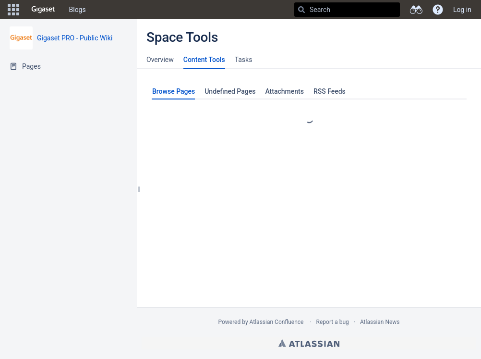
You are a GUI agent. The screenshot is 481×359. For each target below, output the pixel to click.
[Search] (301, 9)
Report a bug (332, 322)
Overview (160, 59)
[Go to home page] (43, 9)
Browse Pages (173, 91)
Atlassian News (380, 322)
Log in (462, 9)
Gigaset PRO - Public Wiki (74, 38)
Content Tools (204, 59)
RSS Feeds (329, 91)
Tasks (244, 59)
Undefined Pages (229, 91)
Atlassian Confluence (277, 322)
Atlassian (308, 343)
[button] (13, 9)
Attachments (284, 91)
